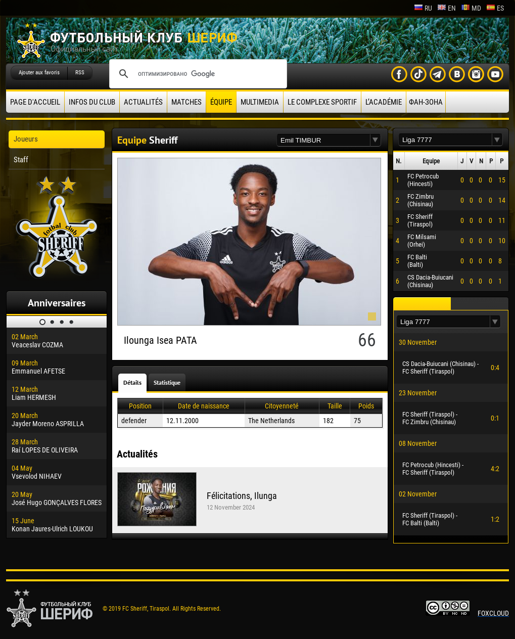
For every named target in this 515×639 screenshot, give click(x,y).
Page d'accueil (35, 102)
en (446, 8)
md (471, 8)
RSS (79, 72)
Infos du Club (92, 102)
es (495, 8)
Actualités (143, 102)
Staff (21, 159)
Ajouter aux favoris (39, 72)
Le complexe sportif (322, 102)
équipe (221, 102)
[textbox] (323, 140)
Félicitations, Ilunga (242, 495)
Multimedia (260, 102)
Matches (186, 102)
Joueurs (26, 139)
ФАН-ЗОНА (426, 102)
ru (423, 8)
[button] (375, 140)
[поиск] (196, 74)
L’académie (383, 102)
